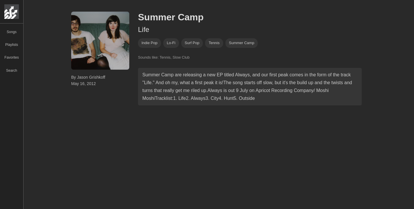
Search (11, 71)
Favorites (11, 57)
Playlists (11, 45)
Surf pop (192, 43)
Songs (12, 32)
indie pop (149, 43)
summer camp (241, 43)
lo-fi (171, 43)
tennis (214, 43)
